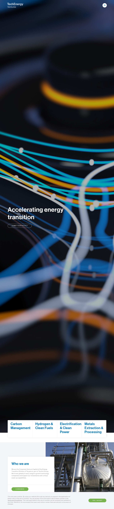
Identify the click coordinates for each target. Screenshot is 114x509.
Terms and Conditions (15, 500)
